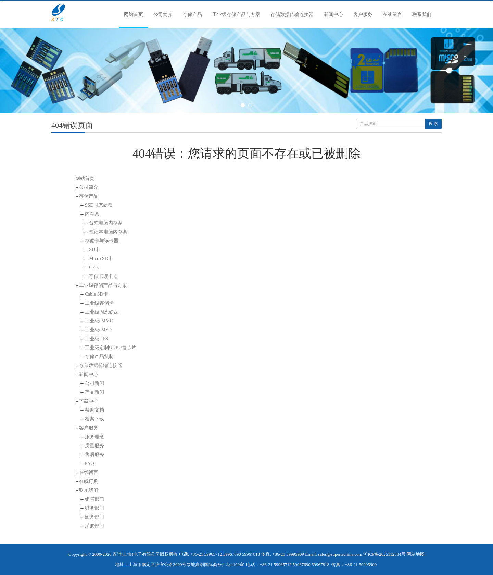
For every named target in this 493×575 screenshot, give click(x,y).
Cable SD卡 (96, 294)
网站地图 (416, 554)
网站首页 (133, 14)
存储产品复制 (99, 356)
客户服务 (362, 14)
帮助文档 (94, 410)
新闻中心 (333, 14)
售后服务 (94, 454)
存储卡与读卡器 (101, 240)
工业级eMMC (99, 320)
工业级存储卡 (99, 303)
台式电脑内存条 (106, 222)
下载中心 (88, 401)
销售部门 (94, 499)
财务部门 (94, 508)
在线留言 (392, 14)
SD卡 (94, 249)
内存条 (92, 214)
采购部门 (94, 525)
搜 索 (433, 123)
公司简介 (163, 14)
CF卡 (94, 267)
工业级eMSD (98, 329)
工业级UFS (96, 338)
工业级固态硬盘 (101, 312)
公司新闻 (94, 383)
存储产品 (192, 14)
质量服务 (94, 445)
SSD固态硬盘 (99, 205)
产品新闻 (94, 392)
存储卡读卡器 (103, 276)
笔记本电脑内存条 (108, 231)
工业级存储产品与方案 (236, 14)
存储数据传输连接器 (292, 14)
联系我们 (421, 14)
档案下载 (94, 418)
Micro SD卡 (101, 258)
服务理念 (94, 436)
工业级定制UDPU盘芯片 (110, 347)
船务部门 (94, 516)
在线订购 (88, 481)
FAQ (89, 463)
